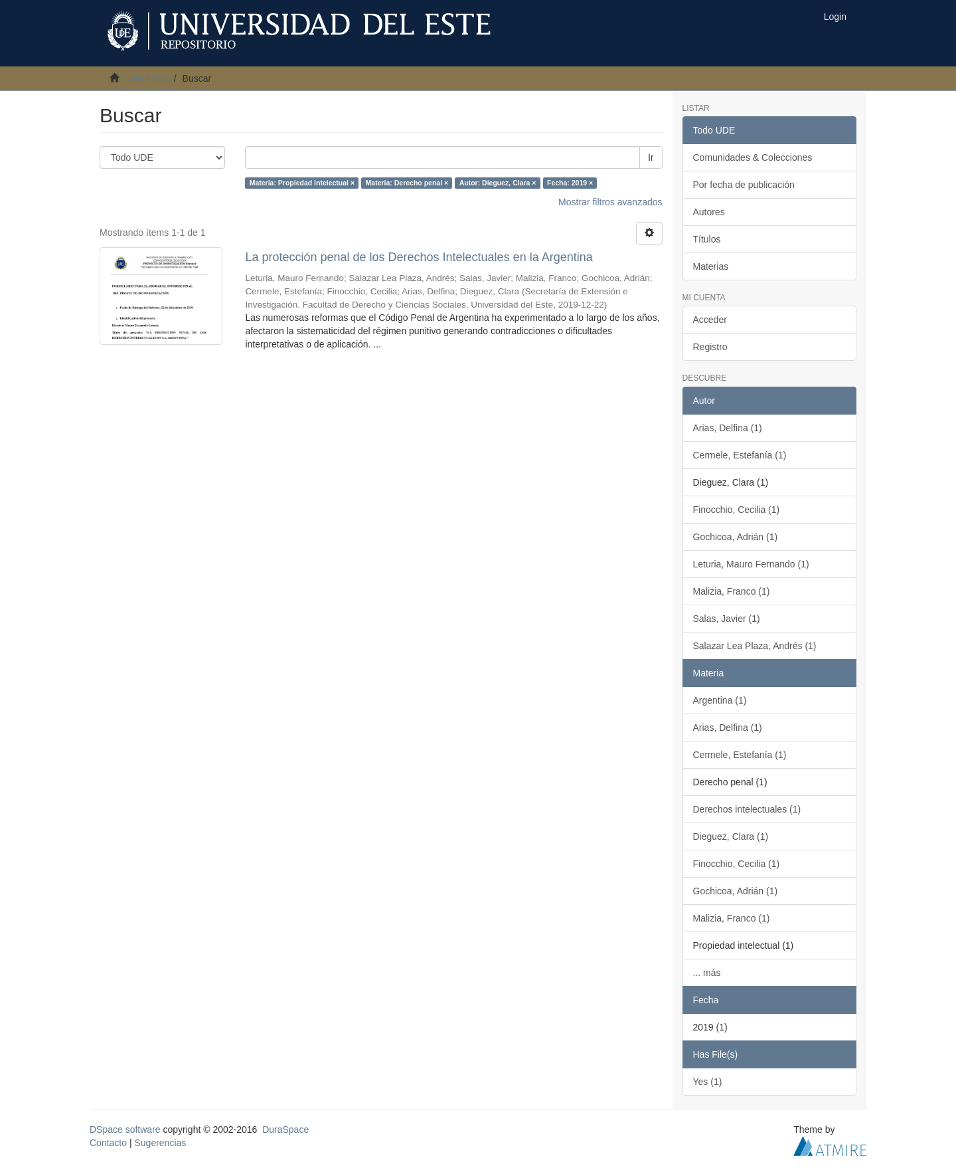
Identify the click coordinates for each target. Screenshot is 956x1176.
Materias (711, 266)
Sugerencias (160, 1142)
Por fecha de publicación (744, 184)
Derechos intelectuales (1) (747, 809)
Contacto (108, 1142)
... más (707, 972)
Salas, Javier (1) (726, 618)
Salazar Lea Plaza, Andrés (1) (755, 645)
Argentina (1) (720, 700)
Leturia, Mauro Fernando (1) (751, 564)
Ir (651, 157)
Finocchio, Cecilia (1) (736, 509)
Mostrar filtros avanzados (610, 202)
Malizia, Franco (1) (731, 591)
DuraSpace (285, 1129)
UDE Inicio (146, 78)
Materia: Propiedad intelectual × (302, 183)
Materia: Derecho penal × (407, 183)
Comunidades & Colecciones (753, 157)
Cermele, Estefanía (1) (740, 455)
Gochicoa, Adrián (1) (735, 537)
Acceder (710, 319)
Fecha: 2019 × (570, 183)
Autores (709, 212)
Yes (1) (707, 1081)
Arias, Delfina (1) (727, 428)
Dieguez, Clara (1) (731, 836)
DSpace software (125, 1129)
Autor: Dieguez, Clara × (497, 183)
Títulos (707, 239)
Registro (710, 347)
